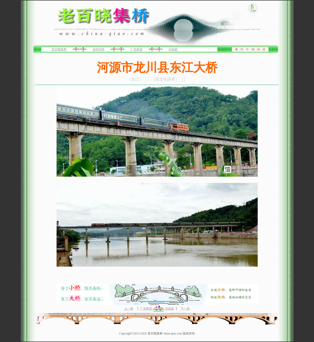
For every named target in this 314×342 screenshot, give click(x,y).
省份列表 (99, 49)
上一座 (128, 308)
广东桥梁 (136, 49)
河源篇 (172, 49)
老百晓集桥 (59, 49)
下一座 (185, 308)
